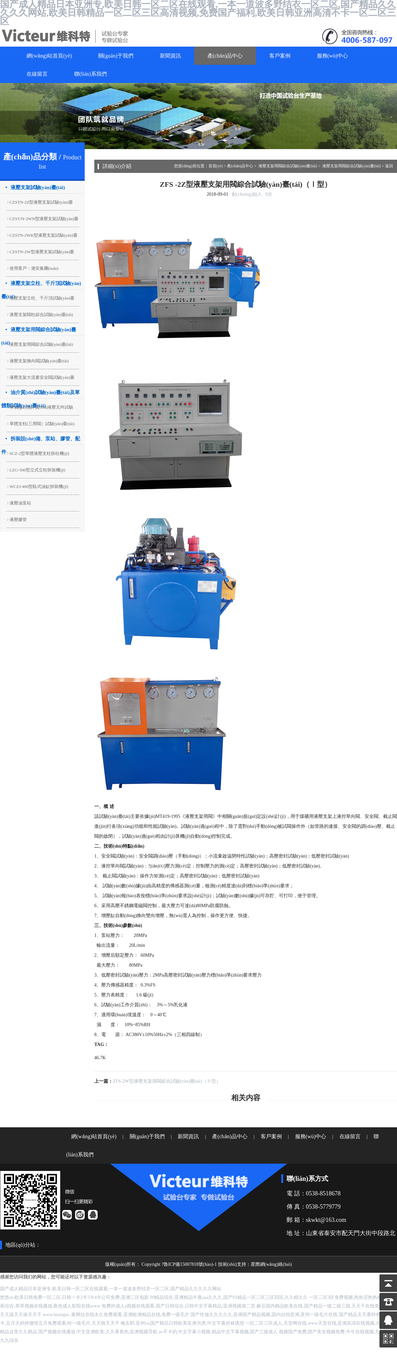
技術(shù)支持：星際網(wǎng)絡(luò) (255, 1264)
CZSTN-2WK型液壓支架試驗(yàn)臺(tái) (41, 236)
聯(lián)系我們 (90, 74)
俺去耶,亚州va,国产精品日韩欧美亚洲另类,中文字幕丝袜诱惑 (182, 1323)
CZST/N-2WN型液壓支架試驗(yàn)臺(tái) (42, 220)
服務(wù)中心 (332, 56)
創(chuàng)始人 (247, 194)
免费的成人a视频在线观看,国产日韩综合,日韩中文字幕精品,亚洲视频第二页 (178, 1306)
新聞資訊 (170, 56)
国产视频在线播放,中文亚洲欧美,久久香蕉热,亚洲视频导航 (98, 1331)
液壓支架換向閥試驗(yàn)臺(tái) (39, 360)
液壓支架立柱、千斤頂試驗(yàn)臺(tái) (40, 299)
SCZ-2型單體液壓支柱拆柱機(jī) (39, 453)
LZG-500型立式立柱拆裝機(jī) (38, 469)
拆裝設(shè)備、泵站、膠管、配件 (40, 440)
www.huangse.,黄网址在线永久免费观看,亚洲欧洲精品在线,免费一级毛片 (116, 1314)
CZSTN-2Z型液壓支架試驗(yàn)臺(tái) (39, 203)
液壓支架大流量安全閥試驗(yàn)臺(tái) (40, 378)
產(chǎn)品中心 (225, 56)
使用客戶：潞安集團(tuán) (34, 268)
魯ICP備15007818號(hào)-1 (190, 1264)
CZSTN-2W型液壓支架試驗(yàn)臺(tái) (40, 253)
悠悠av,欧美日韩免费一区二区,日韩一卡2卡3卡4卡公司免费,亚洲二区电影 (74, 1297)
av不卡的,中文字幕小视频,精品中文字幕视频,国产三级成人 (218, 1331)
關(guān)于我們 (115, 56)
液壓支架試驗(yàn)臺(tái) (38, 187)
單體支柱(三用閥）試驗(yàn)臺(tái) (42, 423)
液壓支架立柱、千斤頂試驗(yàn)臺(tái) (41, 285)
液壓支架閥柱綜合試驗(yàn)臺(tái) (41, 314)
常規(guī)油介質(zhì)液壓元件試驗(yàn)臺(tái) (39, 408)
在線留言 (37, 74)
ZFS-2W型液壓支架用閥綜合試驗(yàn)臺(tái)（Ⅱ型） (167, 1081)
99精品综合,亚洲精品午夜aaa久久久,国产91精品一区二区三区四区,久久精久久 (229, 1297)
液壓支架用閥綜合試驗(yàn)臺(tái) (38, 331)
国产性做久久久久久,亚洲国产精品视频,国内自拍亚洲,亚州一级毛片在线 (264, 1314)
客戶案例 (279, 56)
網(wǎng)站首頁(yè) (49, 56)
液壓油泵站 (20, 503)
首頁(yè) (215, 166)
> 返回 (387, 166)
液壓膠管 (18, 519)
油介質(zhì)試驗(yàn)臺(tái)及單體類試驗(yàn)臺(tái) (40, 394)
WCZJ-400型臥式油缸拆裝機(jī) (39, 486)
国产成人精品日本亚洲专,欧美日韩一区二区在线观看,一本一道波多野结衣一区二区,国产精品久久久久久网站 (110, 1288)
